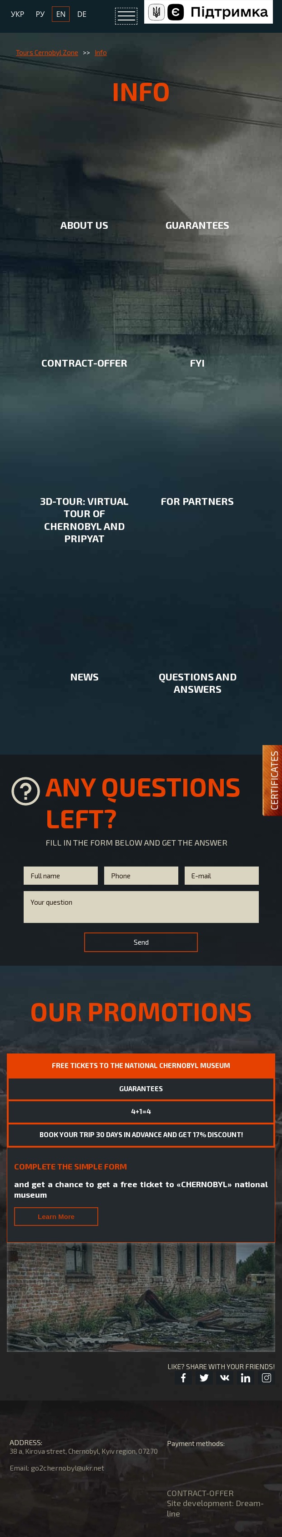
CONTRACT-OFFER (200, 1441)
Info (101, 52)
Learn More (56, 1091)
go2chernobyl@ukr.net (67, 1415)
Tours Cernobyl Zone (47, 52)
